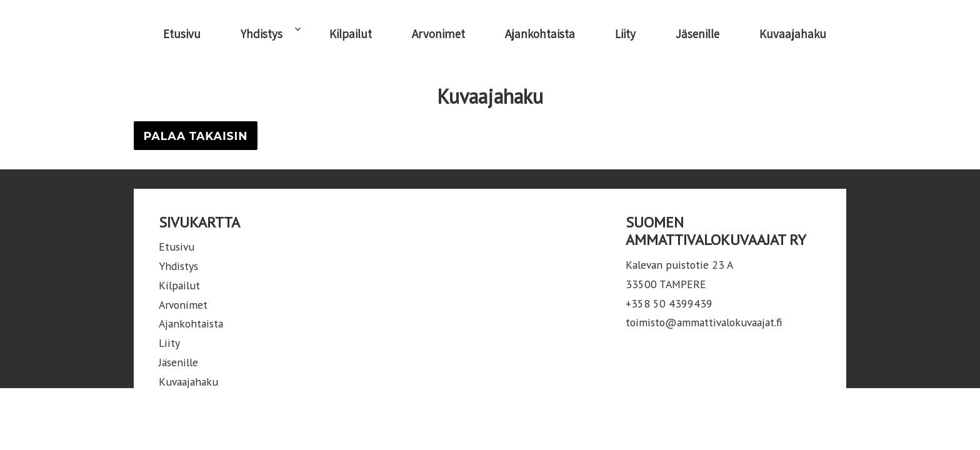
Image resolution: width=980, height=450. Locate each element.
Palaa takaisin (195, 135)
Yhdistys (261, 33)
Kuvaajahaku (792, 33)
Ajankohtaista (540, 33)
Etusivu (182, 33)
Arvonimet (438, 33)
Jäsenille (697, 33)
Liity (625, 33)
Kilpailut (350, 33)
